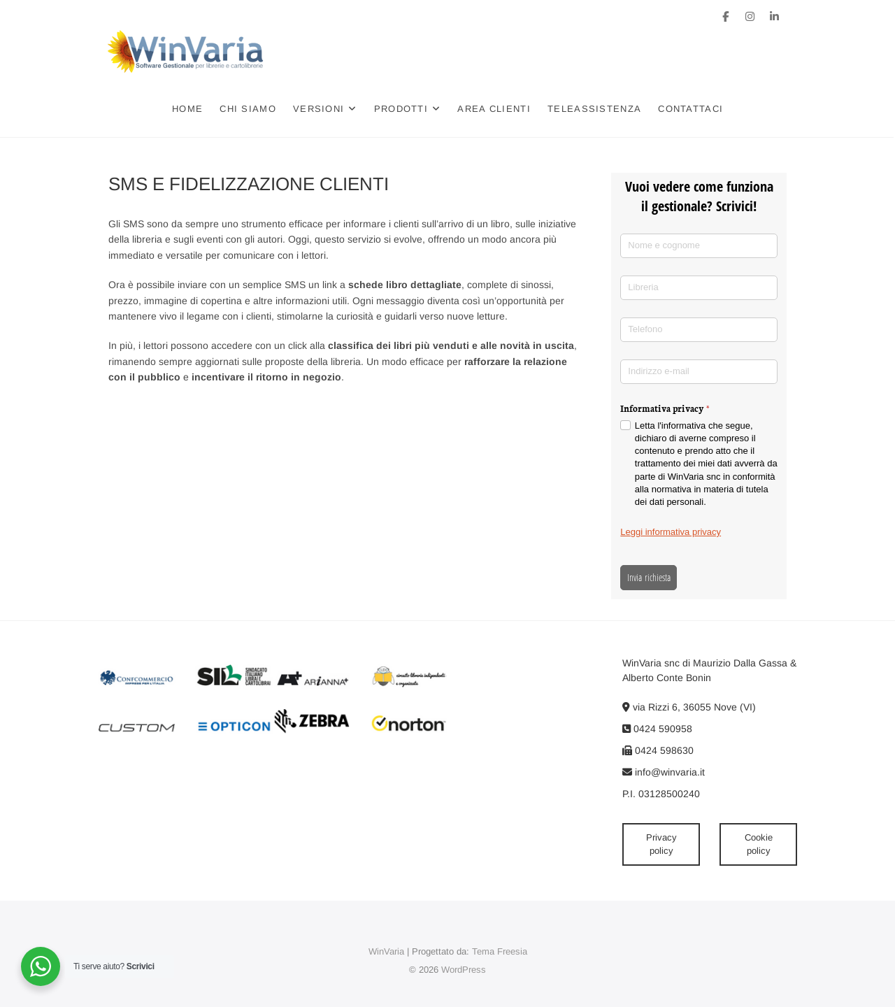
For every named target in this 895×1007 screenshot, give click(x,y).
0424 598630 (658, 750)
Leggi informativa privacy (670, 532)
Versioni (319, 108)
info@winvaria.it (663, 772)
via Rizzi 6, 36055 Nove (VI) (689, 707)
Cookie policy (759, 844)
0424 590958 (657, 728)
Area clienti (494, 108)
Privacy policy (661, 844)
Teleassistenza (595, 108)
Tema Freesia (499, 951)
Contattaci (691, 108)
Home (188, 108)
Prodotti (401, 108)
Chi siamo (248, 108)
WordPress (463, 969)
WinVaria (386, 951)
